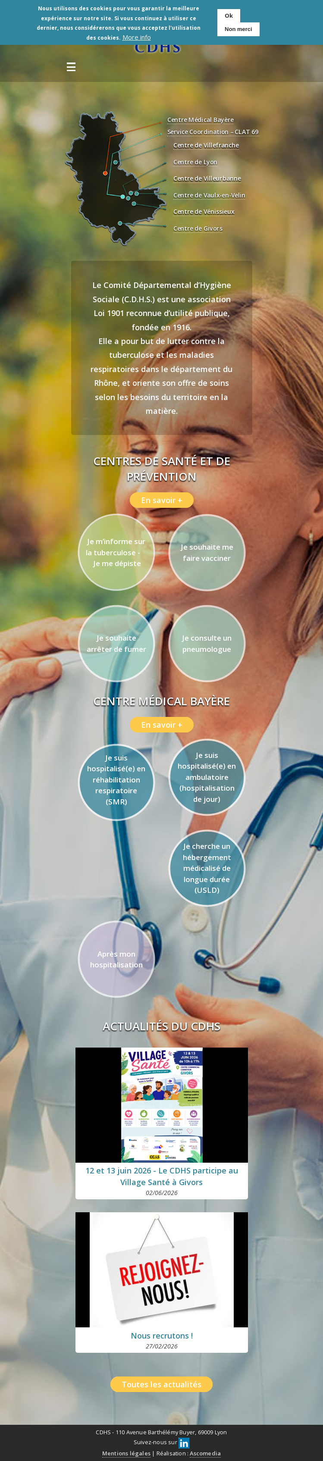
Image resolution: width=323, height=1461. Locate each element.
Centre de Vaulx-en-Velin (209, 195)
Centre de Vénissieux (203, 212)
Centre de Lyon (195, 162)
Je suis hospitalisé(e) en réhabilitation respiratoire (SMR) (116, 780)
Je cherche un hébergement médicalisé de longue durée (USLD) (207, 868)
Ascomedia (205, 1453)
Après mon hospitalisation (116, 959)
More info (136, 37)
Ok (229, 15)
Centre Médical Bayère (200, 120)
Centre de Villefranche (206, 145)
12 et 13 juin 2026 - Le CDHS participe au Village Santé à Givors (161, 1176)
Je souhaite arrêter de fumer (116, 643)
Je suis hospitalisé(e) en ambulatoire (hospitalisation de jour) (207, 777)
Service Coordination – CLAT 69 (213, 132)
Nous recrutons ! (162, 1335)
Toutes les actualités (161, 1384)
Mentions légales (126, 1453)
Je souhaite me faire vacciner (207, 552)
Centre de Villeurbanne (207, 179)
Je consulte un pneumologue (207, 643)
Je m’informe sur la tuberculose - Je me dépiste (116, 552)
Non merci (238, 28)
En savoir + (161, 500)
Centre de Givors (197, 229)
